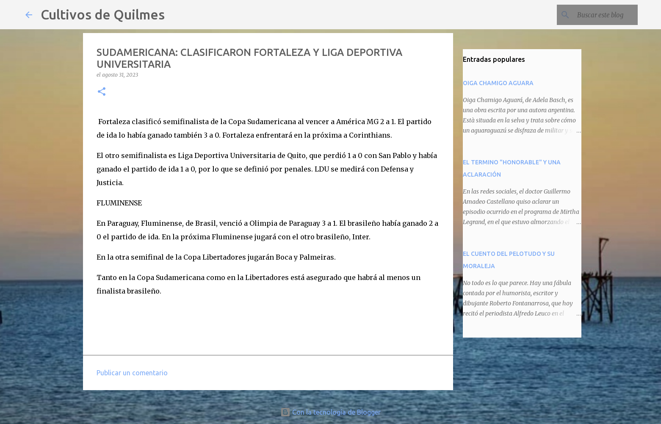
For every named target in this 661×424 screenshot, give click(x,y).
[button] (102, 92)
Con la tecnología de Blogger (330, 412)
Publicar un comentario (132, 373)
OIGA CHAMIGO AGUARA (498, 83)
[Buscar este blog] (593, 15)
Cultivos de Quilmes (103, 14)
